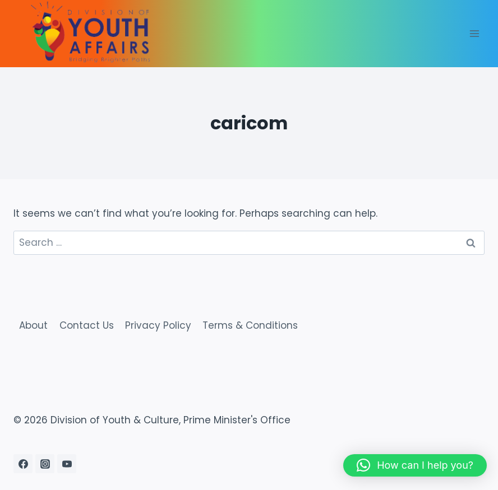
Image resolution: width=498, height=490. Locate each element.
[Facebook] (23, 463)
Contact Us (86, 325)
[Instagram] (44, 463)
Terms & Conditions (250, 325)
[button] (415, 465)
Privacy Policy (158, 325)
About (33, 325)
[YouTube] (66, 463)
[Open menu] (474, 33)
